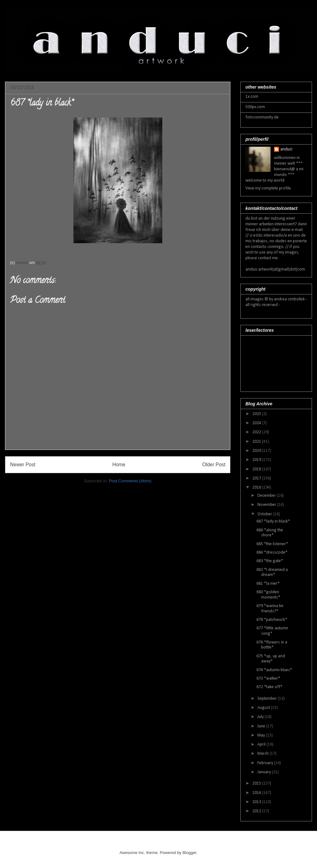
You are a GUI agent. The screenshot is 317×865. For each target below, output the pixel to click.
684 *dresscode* (271, 552)
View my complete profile (268, 188)
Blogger (189, 852)
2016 (257, 487)
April (261, 744)
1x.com (251, 96)
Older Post (213, 464)
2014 (257, 793)
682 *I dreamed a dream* (272, 572)
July (261, 716)
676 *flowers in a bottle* (271, 645)
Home (119, 464)
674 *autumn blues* (274, 670)
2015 (257, 783)
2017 (257, 478)
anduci (286, 149)
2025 (257, 414)
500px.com (255, 107)
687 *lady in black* (273, 521)
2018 (257, 469)
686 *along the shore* (269, 533)
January (264, 772)
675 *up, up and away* (270, 659)
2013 (257, 802)
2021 (257, 441)
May (261, 735)
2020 (257, 450)
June (261, 726)
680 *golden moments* (268, 595)
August (264, 707)
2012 (257, 811)
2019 (257, 459)
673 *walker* (268, 678)
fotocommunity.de (262, 117)
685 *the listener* (272, 544)
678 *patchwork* (271, 619)
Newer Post (22, 464)
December (267, 495)
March (263, 753)
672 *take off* (269, 687)
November (267, 504)
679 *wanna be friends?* (269, 609)
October (265, 514)
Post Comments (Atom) (130, 481)
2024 (257, 423)
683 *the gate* (269, 561)
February (265, 763)
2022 (257, 432)
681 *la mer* (268, 583)
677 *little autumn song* (272, 631)
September (267, 698)
